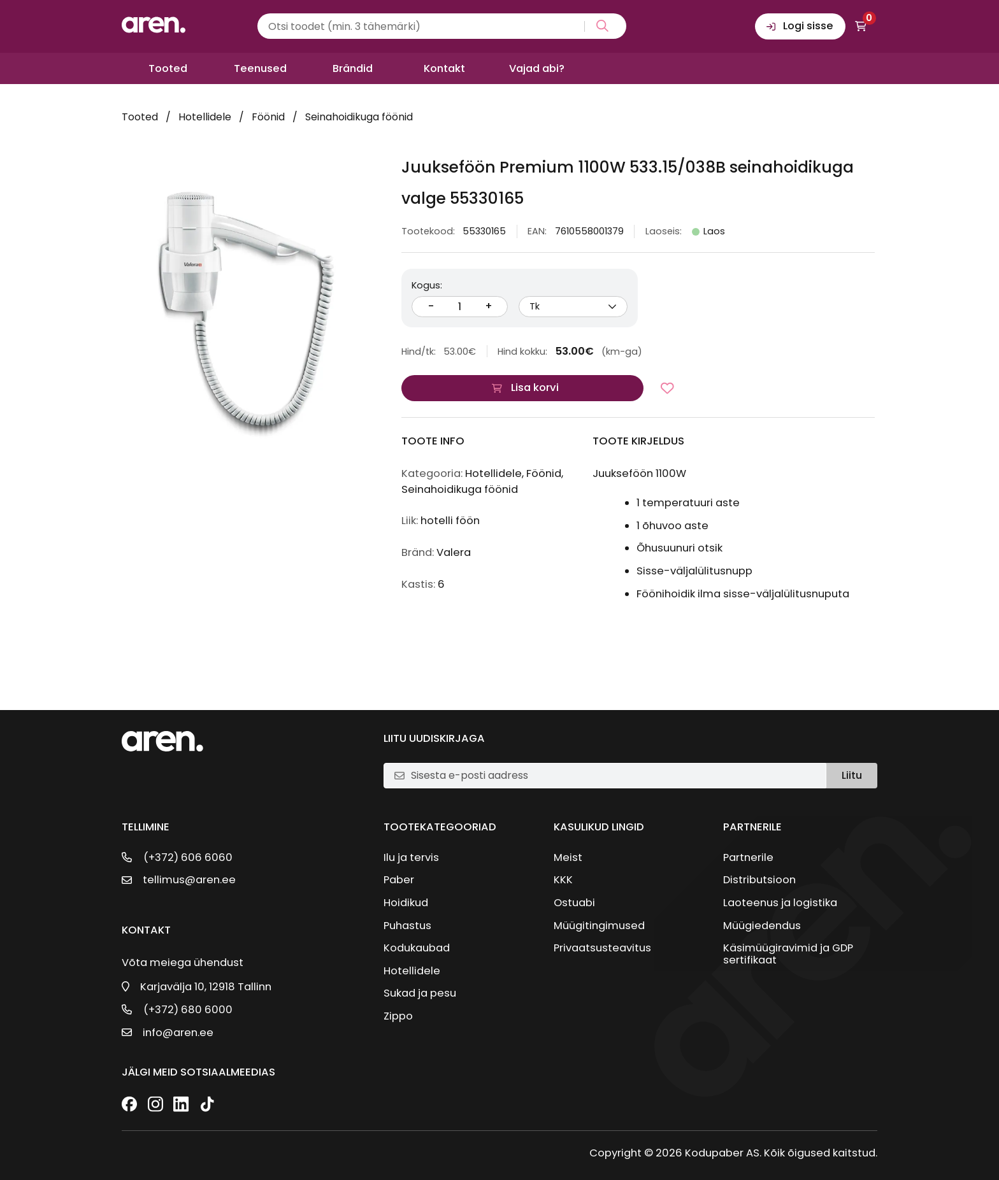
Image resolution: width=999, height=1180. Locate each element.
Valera (453, 552)
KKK (563, 880)
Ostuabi (574, 903)
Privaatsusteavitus (602, 948)
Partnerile (748, 857)
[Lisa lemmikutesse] (667, 388)
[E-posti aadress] (613, 775)
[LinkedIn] (181, 1105)
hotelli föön (450, 520)
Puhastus (407, 926)
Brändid (353, 68)
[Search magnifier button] (599, 26)
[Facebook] (129, 1105)
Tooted (167, 68)
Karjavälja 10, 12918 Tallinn (205, 987)
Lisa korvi (535, 387)
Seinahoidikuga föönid (359, 117)
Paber (399, 880)
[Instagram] (155, 1105)
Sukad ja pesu (420, 993)
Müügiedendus (762, 926)
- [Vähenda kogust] (431, 306)
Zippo (398, 1016)
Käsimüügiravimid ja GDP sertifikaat (788, 954)
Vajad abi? (536, 68)
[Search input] (441, 26)
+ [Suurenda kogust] (488, 306)
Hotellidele (204, 117)
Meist (568, 857)
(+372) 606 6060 (188, 857)
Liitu (852, 775)
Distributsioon (759, 880)
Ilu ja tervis (411, 857)
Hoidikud (406, 903)
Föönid (268, 117)
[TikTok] (207, 1105)
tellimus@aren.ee (189, 880)
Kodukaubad (417, 948)
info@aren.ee (178, 1033)
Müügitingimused (599, 926)
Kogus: (427, 285)
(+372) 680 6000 (188, 1010)
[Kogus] (459, 307)
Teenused (260, 68)
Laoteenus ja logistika (780, 903)
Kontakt (444, 68)
